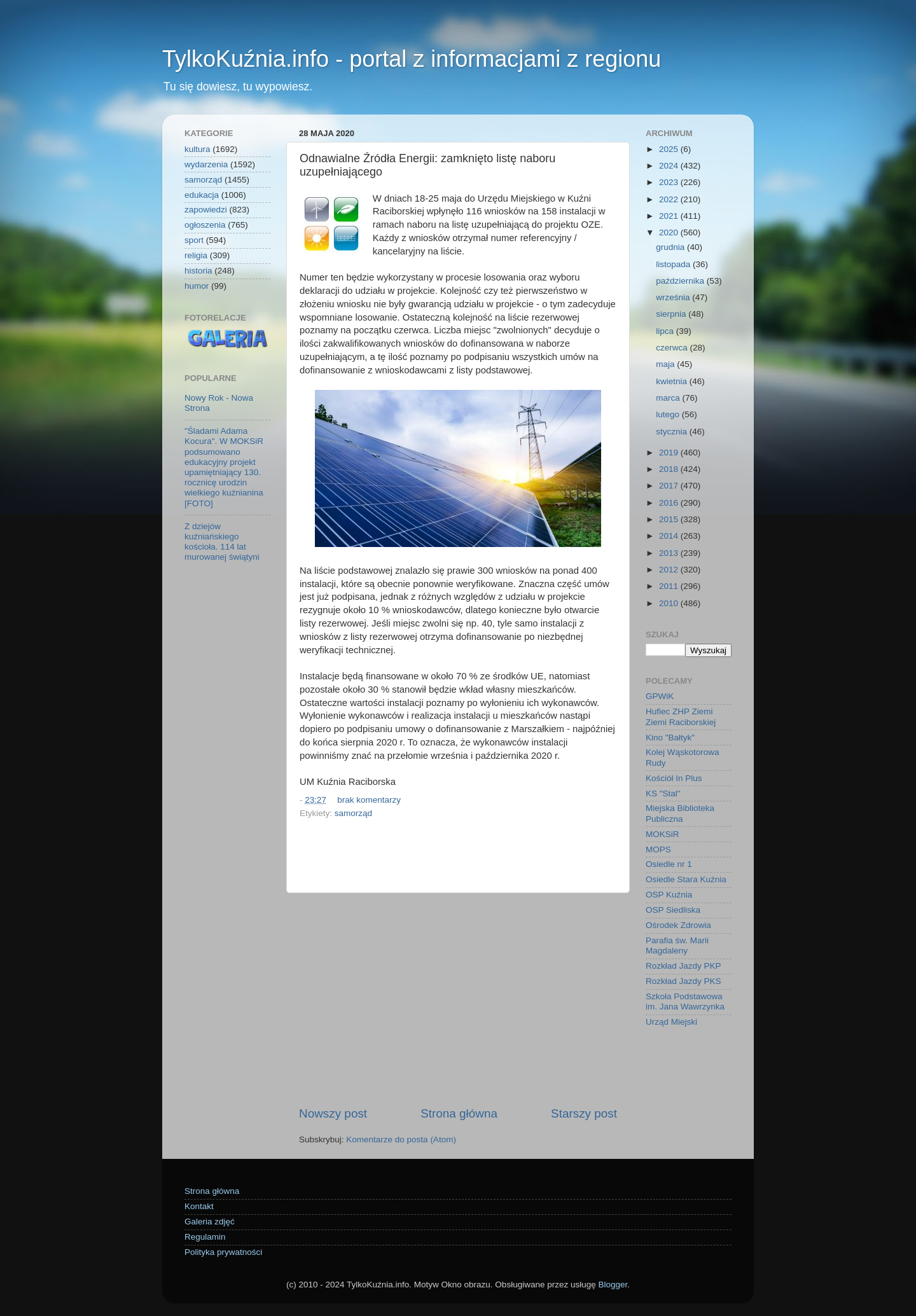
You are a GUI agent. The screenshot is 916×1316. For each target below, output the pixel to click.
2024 (670, 165)
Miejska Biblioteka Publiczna (680, 813)
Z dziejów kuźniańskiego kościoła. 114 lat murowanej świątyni (222, 542)
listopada (674, 264)
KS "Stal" (663, 793)
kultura (197, 149)
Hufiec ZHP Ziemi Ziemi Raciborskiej (681, 716)
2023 (670, 182)
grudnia (671, 247)
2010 (670, 603)
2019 (670, 452)
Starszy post (584, 1113)
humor (196, 286)
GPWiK (660, 696)
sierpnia (672, 314)
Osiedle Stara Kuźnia (686, 879)
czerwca (673, 347)
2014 (670, 536)
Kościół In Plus (674, 778)
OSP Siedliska (673, 910)
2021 (670, 216)
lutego (669, 414)
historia (198, 270)
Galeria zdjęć (209, 1221)
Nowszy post (333, 1113)
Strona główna (458, 1113)
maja (666, 364)
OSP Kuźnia (669, 894)
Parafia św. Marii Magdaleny (677, 945)
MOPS (658, 849)
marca (669, 398)
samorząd (353, 813)
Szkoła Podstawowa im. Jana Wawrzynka (685, 1001)
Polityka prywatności (223, 1252)
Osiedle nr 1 (669, 864)
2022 (670, 199)
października (681, 281)
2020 (670, 232)
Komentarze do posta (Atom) (401, 1139)
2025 (670, 149)
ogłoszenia (205, 225)
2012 (670, 569)
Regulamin (205, 1237)
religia (195, 255)
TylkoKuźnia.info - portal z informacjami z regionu (411, 59)
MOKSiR (662, 834)
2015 (670, 519)
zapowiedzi (205, 209)
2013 (670, 553)
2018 (670, 469)
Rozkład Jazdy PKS (683, 981)
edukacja (201, 195)
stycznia (673, 431)
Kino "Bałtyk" (670, 737)
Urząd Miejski (671, 1022)
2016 (670, 503)
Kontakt (199, 1206)
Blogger (612, 1284)
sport (194, 240)
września (674, 297)
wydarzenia (206, 164)
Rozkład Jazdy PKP (683, 966)
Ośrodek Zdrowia (678, 925)
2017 (670, 485)
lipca (666, 331)
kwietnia (673, 381)
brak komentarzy (369, 800)
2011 (670, 586)
